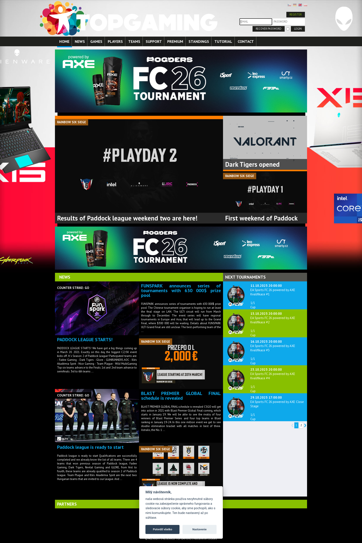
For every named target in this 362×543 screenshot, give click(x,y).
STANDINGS (199, 41)
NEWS (80, 41)
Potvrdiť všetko (162, 529)
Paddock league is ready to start (90, 447)
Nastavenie (199, 529)
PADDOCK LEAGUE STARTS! (84, 339)
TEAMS (134, 41)
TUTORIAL (223, 41)
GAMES (96, 41)
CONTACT (246, 41)
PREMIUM (175, 41)
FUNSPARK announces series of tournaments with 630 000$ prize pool (181, 290)
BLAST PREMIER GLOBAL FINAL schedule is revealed (181, 395)
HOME (64, 41)
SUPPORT (154, 41)
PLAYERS (115, 41)
